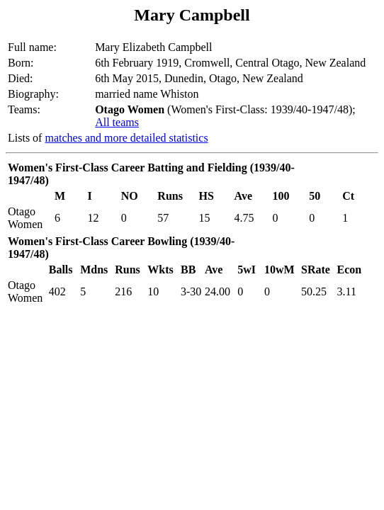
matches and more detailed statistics (126, 138)
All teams (117, 122)
